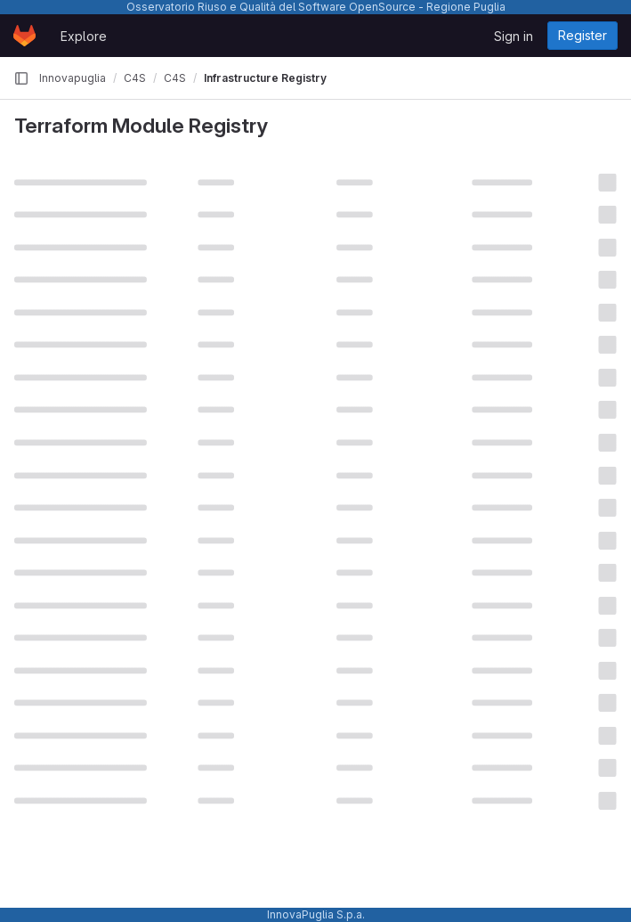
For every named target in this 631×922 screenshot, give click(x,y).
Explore (84, 36)
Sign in (513, 36)
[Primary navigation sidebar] (21, 78)
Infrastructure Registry (265, 78)
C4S (135, 78)
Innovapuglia (72, 78)
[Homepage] (24, 35)
